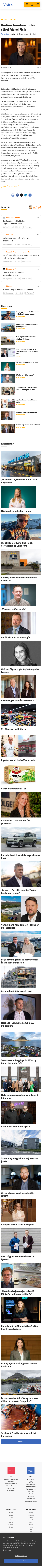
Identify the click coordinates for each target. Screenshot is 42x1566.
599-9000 (12, 1490)
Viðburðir (31, 1520)
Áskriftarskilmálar (31, 1489)
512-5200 (32, 1479)
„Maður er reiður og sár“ (25, 375)
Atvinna (31, 1517)
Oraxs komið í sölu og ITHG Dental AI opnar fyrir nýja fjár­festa (27, 352)
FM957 (31, 1527)
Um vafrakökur (31, 1498)
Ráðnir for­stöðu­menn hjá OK (16, 1127)
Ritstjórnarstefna (31, 1486)
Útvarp (11, 1527)
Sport (11, 1517)
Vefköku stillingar (21, 1556)
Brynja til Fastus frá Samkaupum (17, 1225)
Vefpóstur (31, 1496)
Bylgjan (31, 1524)
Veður (31, 1522)
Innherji (31, 1512)
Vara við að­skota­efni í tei (14, 789)
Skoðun (11, 1522)
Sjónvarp (11, 1524)
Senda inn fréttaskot (31, 1501)
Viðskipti (11, 1515)
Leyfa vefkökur (21, 1561)
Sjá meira (21, 1441)
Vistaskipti (14, 186)
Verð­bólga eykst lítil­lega (13, 729)
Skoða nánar (7, 1550)
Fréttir (11, 1512)
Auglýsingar (31, 1482)
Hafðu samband (30, 1484)
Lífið (11, 1520)
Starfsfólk (31, 1491)
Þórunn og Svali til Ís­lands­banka (28, 425)
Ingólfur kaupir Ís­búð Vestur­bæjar (18, 760)
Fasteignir (31, 1515)
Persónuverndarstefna (11, 1483)
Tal (31, 1532)
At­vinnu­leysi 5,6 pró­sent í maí (16, 991)
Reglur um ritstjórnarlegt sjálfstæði (11, 1480)
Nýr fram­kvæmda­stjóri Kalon (27, 363)
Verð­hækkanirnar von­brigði (26, 412)
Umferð (31, 1494)
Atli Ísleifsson (6, 34)
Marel (4, 186)
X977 (31, 1529)
